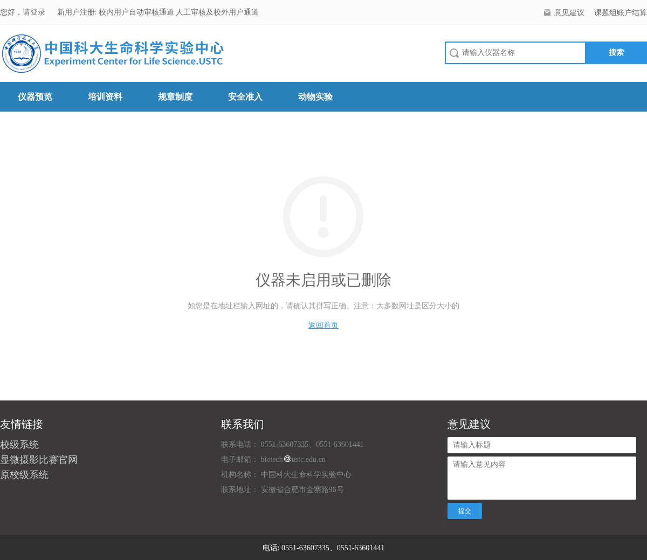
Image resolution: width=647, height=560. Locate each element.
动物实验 (315, 96)
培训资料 (105, 96)
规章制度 (175, 96)
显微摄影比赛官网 (39, 459)
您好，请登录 (23, 12)
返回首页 (323, 325)
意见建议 (569, 13)
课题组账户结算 (620, 13)
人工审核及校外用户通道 (217, 12)
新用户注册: (77, 12)
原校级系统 (24, 474)
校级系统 (19, 444)
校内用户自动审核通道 (137, 12)
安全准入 (245, 96)
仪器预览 (35, 96)
